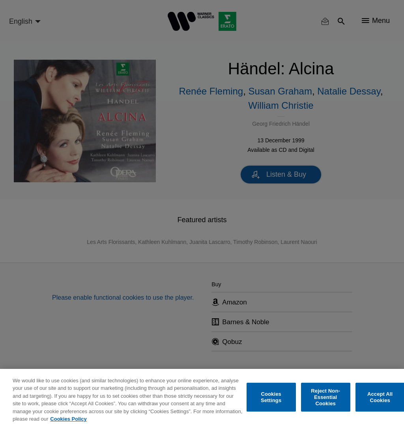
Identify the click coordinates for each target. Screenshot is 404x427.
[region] (202, 398)
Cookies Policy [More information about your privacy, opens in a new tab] (68, 419)
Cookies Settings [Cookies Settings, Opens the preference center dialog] (271, 397)
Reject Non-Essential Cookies (325, 397)
